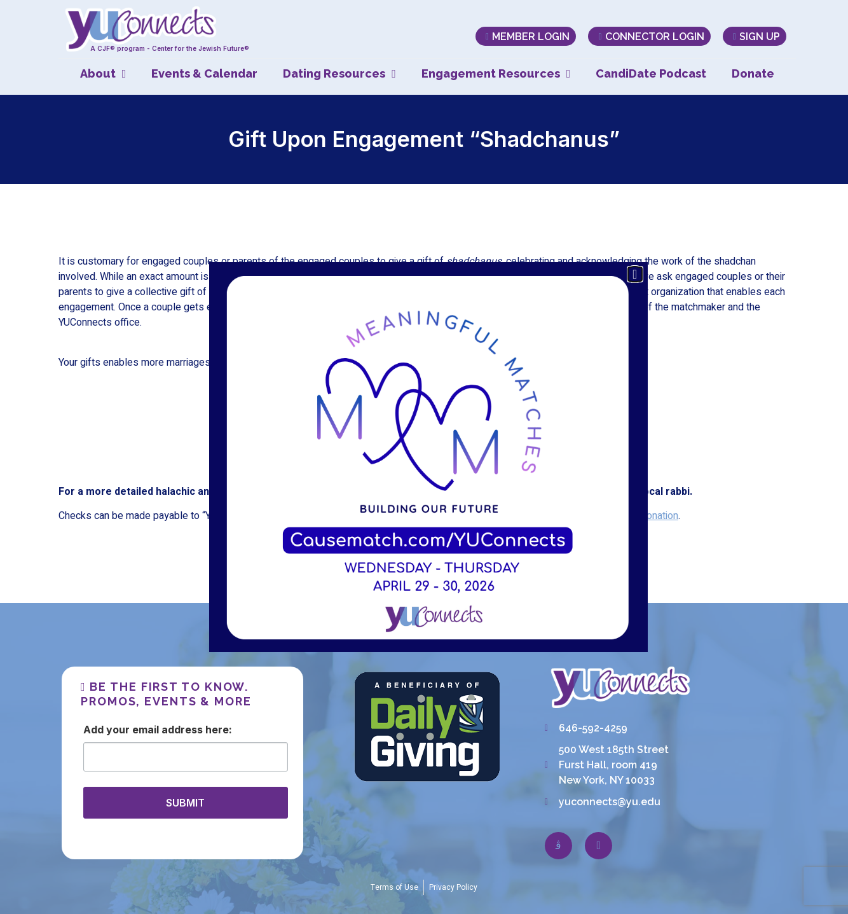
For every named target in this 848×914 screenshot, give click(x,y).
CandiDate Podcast (651, 73)
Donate (753, 73)
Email (145, 729)
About (103, 74)
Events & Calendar (204, 73)
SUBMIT (185, 802)
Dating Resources (339, 74)
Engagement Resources (496, 74)
